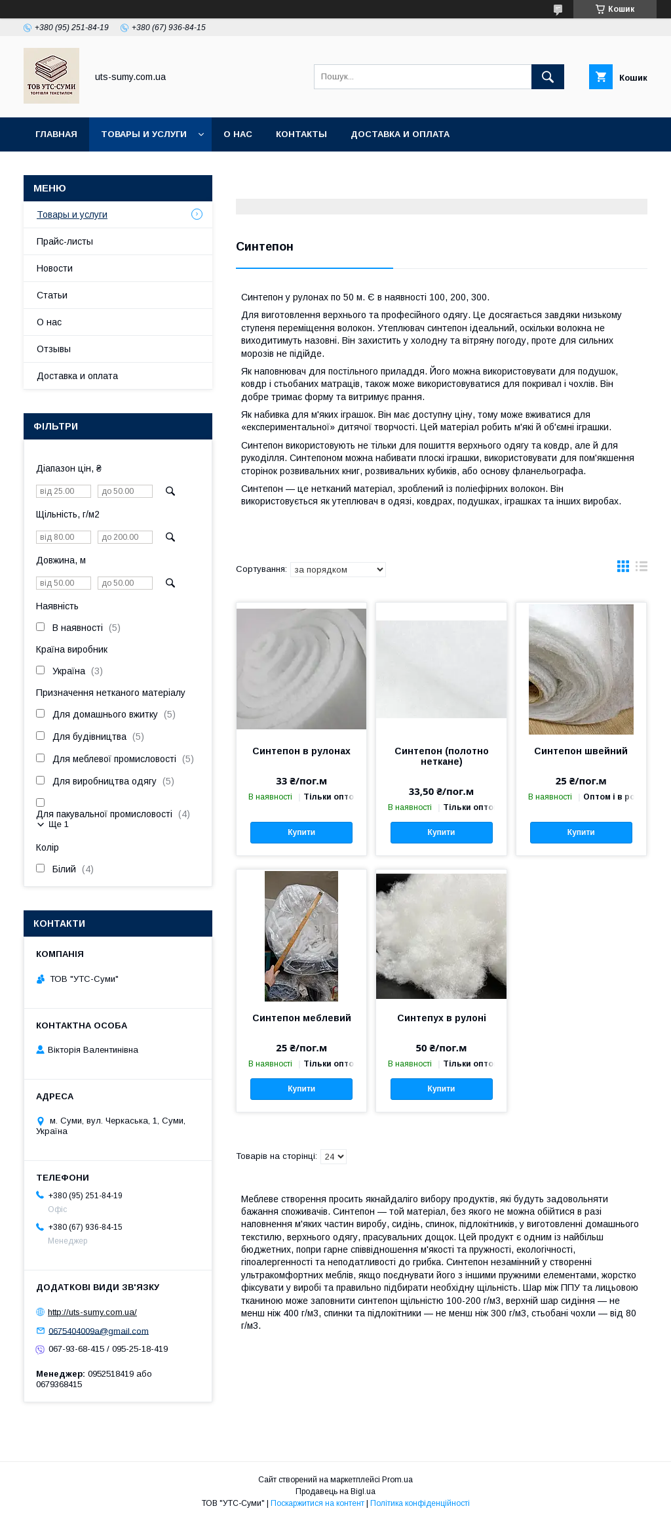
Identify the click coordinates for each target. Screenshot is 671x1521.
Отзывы (54, 349)
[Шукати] (547, 76)
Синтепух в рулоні (441, 1018)
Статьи (52, 295)
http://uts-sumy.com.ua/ (92, 1312)
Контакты (301, 134)
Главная (56, 134)
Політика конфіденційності (420, 1503)
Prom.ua (397, 1479)
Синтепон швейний (581, 751)
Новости (55, 268)
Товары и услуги (144, 134)
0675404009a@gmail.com (98, 1330)
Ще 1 (58, 824)
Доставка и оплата (400, 134)
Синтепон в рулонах (301, 751)
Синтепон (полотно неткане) (441, 756)
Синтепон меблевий (301, 1018)
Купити (301, 832)
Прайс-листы (65, 241)
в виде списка (641, 569)
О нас (237, 134)
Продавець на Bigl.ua (335, 1491)
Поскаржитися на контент (317, 1503)
